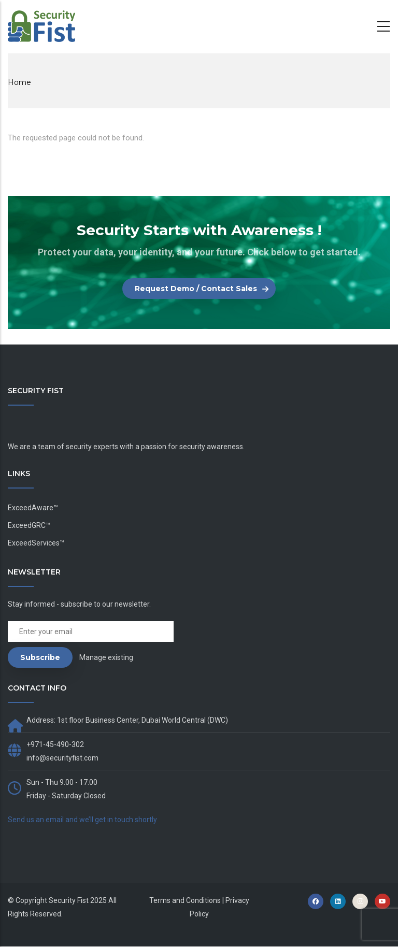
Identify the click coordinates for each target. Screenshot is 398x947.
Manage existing (106, 657)
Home (19, 82)
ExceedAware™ (33, 508)
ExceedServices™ (36, 543)
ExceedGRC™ (29, 525)
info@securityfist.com (62, 758)
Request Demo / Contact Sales (196, 288)
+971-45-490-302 (55, 744)
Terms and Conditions (185, 900)
